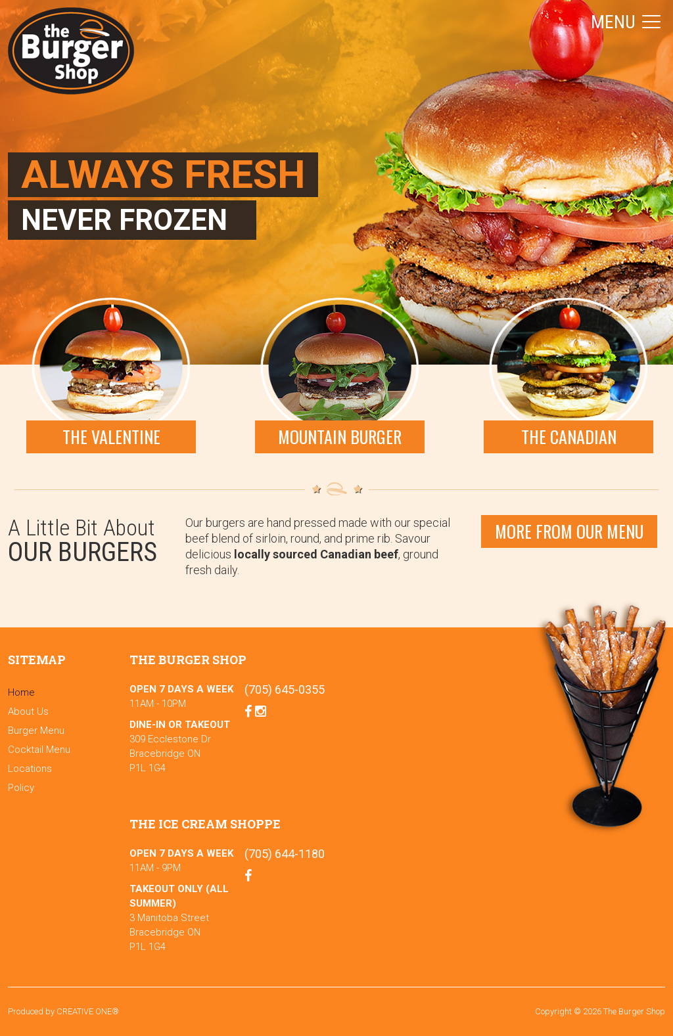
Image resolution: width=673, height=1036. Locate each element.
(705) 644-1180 (284, 854)
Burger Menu (36, 730)
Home (21, 692)
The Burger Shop (71, 51)
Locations (30, 769)
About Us (28, 711)
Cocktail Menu (39, 749)
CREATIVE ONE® (88, 1011)
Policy (21, 788)
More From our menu (569, 531)
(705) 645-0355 (284, 689)
